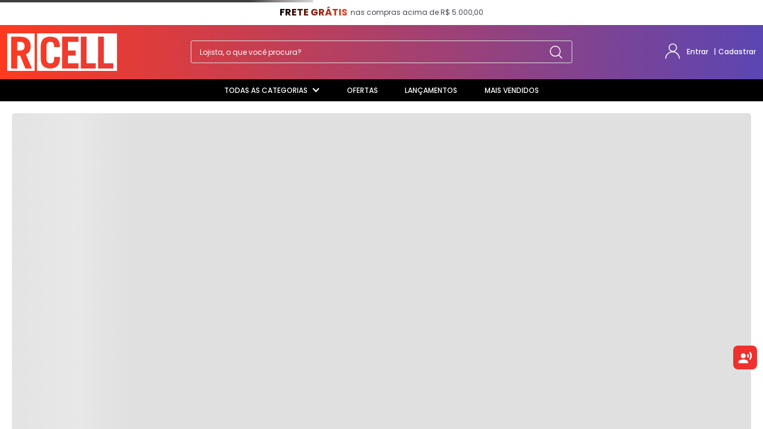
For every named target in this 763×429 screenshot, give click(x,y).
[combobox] (381, 52)
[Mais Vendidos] (512, 90)
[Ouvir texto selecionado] (745, 357)
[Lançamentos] (431, 90)
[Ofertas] (362, 90)
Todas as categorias (272, 90)
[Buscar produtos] (555, 51)
